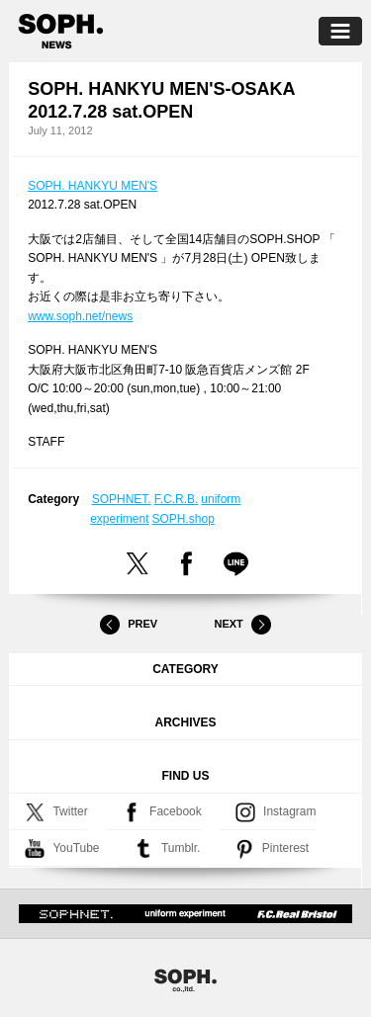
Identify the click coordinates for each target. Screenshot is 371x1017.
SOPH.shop (183, 519)
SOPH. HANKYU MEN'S (92, 186)
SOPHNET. (121, 499)
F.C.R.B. (176, 499)
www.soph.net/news (80, 316)
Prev (128, 625)
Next (242, 625)
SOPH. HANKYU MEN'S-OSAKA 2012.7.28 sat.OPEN (161, 100)
